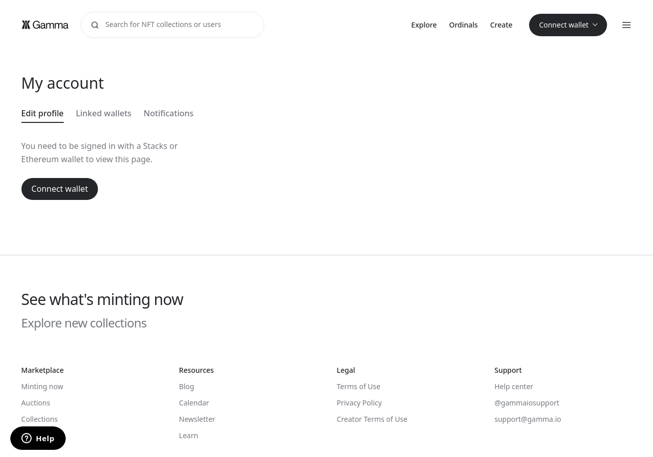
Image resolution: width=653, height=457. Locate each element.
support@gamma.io (527, 419)
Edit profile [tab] (42, 113)
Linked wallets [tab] (104, 113)
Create (501, 25)
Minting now (42, 386)
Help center (513, 386)
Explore (424, 25)
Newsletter (197, 419)
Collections (39, 419)
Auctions (36, 403)
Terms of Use (359, 386)
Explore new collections (84, 323)
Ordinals (463, 25)
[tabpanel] (225, 169)
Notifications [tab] (169, 113)
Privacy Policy (359, 403)
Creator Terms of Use (372, 419)
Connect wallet (60, 188)
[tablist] (225, 114)
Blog (186, 386)
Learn (188, 435)
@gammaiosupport (526, 403)
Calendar (194, 403)
